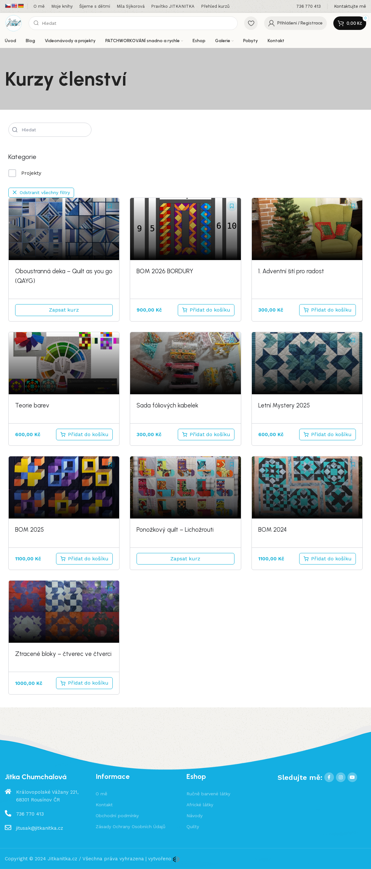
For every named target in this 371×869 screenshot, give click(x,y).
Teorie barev (32, 405)
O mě (101, 793)
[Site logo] (13, 23)
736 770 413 (30, 814)
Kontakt (104, 804)
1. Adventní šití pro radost (291, 271)
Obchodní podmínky (117, 815)
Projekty (24, 173)
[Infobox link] (308, 6)
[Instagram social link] (341, 777)
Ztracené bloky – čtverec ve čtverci (63, 654)
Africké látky (199, 804)
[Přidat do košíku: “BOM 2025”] (84, 559)
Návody (194, 815)
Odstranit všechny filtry (41, 192)
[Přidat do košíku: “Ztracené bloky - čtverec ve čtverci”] (84, 683)
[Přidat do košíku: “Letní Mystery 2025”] (327, 434)
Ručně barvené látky (208, 793)
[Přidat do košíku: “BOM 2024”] (327, 559)
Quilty (192, 826)
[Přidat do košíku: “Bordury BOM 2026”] (206, 310)
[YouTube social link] (352, 777)
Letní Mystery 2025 (284, 405)
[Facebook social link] (329, 777)
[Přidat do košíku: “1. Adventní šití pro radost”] (327, 310)
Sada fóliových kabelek (167, 405)
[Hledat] (133, 23)
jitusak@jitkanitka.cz (39, 828)
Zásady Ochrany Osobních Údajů (131, 826)
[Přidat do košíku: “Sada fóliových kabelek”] (206, 434)
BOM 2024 (272, 529)
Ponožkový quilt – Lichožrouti (175, 529)
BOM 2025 (29, 529)
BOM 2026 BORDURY (165, 271)
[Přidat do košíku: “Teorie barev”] (84, 434)
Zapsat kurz (64, 310)
